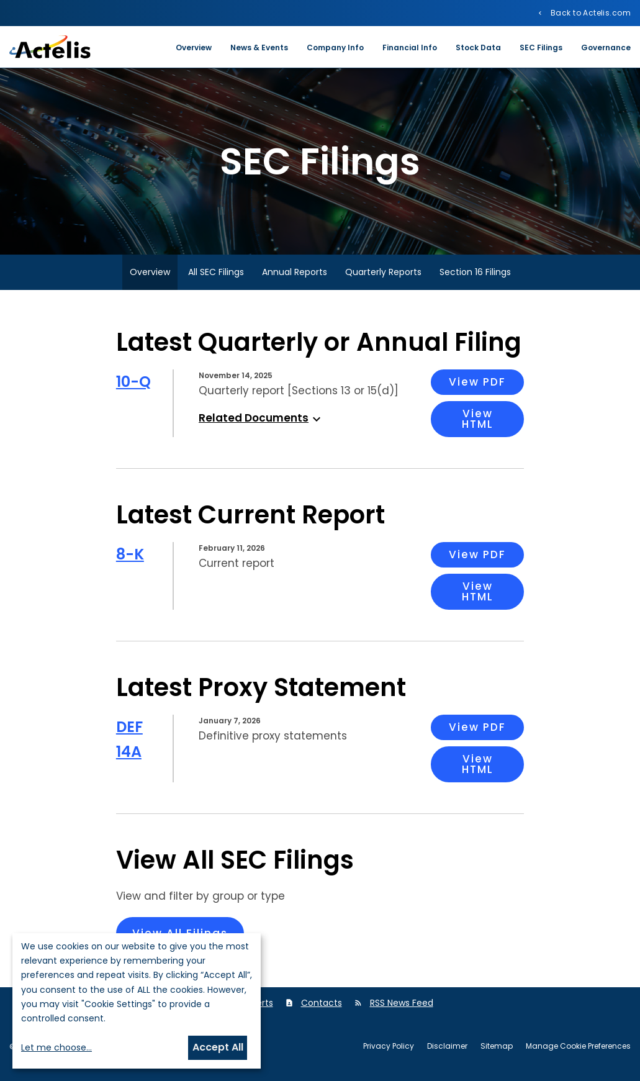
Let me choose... (56, 1047)
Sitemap (496, 1046)
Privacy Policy (388, 1046)
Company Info (335, 47)
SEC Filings (541, 47)
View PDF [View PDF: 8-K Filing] (477, 554)
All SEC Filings (216, 272)
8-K (130, 554)
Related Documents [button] (261, 417)
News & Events (259, 47)
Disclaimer (447, 1046)
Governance (606, 47)
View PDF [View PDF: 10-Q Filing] (477, 381)
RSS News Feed (401, 1003)
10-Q (133, 381)
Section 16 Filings (475, 272)
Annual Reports (294, 272)
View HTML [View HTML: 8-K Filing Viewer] (478, 591)
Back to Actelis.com (590, 12)
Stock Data (478, 47)
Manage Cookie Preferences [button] (578, 1046)
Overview (194, 47)
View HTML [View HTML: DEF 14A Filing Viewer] (478, 764)
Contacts (321, 1003)
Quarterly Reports (383, 272)
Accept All (217, 1047)
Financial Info (409, 47)
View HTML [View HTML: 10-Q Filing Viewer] (478, 419)
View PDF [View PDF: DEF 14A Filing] (477, 727)
